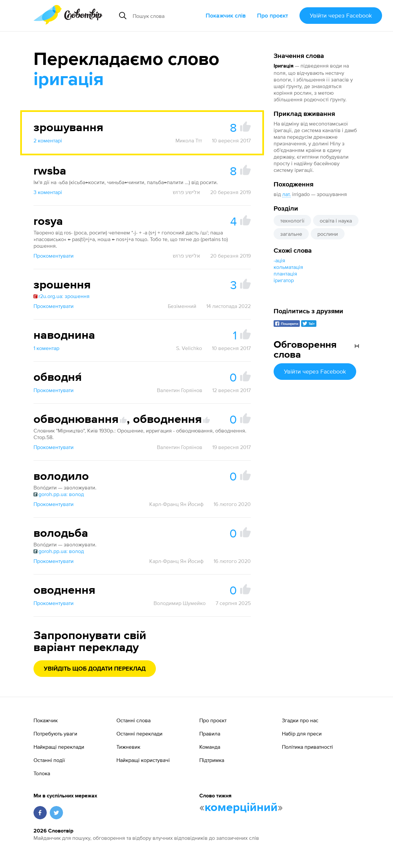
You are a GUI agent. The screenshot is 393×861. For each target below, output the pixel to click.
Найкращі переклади (58, 747)
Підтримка (211, 760)
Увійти (341, 15)
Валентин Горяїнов (179, 390)
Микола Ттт (188, 140)
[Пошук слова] (166, 16)
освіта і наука (336, 221)
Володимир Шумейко (180, 603)
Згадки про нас (300, 720)
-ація (279, 260)
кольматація (288, 267)
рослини (327, 234)
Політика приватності (307, 747)
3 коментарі (47, 192)
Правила (209, 733)
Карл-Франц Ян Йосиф (176, 504)
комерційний (241, 808)
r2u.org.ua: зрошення (61, 296)
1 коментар (46, 348)
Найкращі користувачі (143, 760)
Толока (41, 773)
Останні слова (133, 720)
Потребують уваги (55, 733)
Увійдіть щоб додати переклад (95, 669)
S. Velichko (189, 348)
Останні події (49, 760)
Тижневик (128, 747)
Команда (209, 747)
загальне (291, 234)
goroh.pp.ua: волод (58, 494)
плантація (285, 274)
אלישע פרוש (186, 192)
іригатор (284, 280)
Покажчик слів (226, 15)
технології (292, 221)
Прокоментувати (53, 256)
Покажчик (45, 720)
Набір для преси (302, 733)
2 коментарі (47, 140)
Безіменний (182, 306)
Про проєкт (272, 15)
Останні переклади (139, 733)
